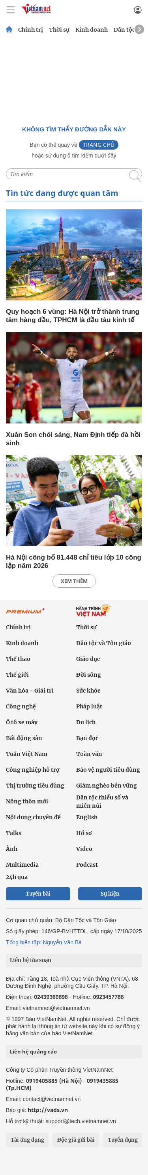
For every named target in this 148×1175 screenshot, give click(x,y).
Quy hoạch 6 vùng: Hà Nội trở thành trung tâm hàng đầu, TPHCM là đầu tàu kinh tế (72, 316)
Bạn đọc (87, 738)
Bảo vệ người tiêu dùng (108, 769)
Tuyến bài (38, 893)
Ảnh (11, 848)
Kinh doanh (91, 29)
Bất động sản (24, 738)
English (86, 817)
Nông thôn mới (27, 801)
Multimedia (22, 864)
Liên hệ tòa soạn (30, 960)
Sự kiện (110, 893)
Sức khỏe (88, 690)
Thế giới (17, 674)
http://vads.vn (48, 1110)
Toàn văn (89, 753)
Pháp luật (89, 706)
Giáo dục (88, 658)
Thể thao (18, 658)
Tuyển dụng (123, 1140)
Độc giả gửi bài (76, 1140)
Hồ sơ (84, 833)
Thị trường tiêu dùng (35, 785)
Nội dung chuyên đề (33, 817)
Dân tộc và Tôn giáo (103, 643)
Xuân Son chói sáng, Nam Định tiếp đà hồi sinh (73, 439)
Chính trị (30, 29)
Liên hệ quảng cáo (33, 1051)
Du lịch (86, 722)
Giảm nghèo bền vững (106, 785)
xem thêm (74, 581)
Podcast (87, 864)
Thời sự (59, 29)
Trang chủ (98, 144)
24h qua (17, 877)
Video (84, 848)
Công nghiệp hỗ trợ (33, 769)
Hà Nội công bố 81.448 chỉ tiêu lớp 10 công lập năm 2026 (73, 561)
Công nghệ (21, 706)
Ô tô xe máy (21, 722)
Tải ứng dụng (27, 1140)
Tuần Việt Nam (26, 753)
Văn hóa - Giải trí (30, 690)
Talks (13, 833)
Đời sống (88, 674)
